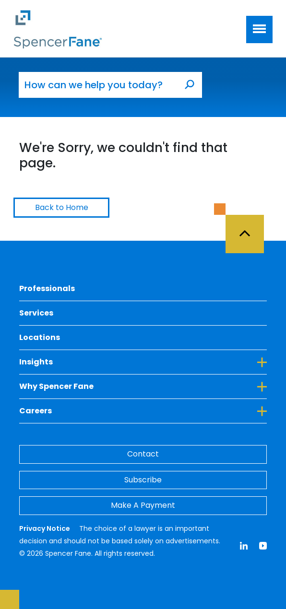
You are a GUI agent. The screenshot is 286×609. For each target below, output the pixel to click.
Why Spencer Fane (143, 386)
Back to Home (61, 207)
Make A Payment (143, 505)
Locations (39, 337)
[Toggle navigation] (259, 29)
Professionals (47, 288)
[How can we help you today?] (98, 85)
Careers (143, 410)
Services (36, 312)
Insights (143, 361)
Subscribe (143, 479)
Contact (143, 453)
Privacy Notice (45, 528)
